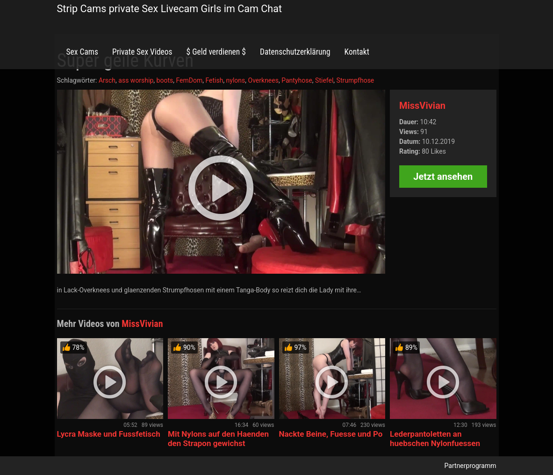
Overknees (263, 80)
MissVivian (422, 105)
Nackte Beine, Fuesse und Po (331, 434)
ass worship (135, 80)
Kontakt (357, 52)
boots (165, 80)
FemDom (189, 80)
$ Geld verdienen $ (216, 52)
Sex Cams (82, 52)
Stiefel (324, 80)
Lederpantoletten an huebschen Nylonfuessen (435, 438)
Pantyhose (296, 80)
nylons (235, 80)
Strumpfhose (355, 80)
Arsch (107, 80)
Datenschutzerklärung (295, 52)
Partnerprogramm (470, 465)
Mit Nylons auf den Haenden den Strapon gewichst (218, 438)
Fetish (214, 80)
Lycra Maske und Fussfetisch (108, 434)
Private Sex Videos (142, 52)
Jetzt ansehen (443, 176)
